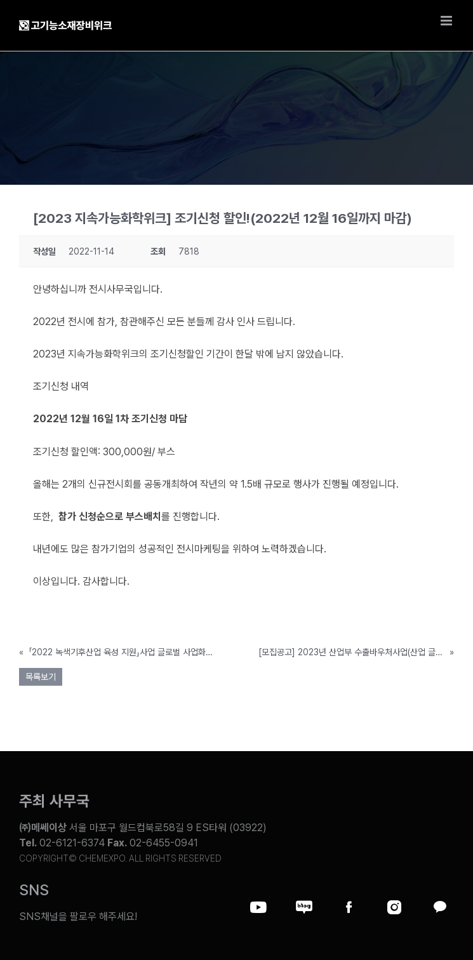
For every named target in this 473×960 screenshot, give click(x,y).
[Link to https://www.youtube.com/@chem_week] (258, 907)
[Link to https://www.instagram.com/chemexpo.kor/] (394, 907)
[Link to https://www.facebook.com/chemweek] (349, 907)
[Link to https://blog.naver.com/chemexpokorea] (304, 907)
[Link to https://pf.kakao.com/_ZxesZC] (439, 907)
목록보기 (40, 677)
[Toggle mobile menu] (447, 20)
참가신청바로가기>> (74, 614)
